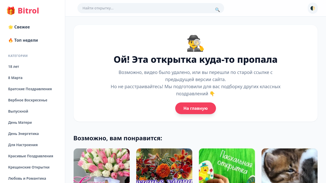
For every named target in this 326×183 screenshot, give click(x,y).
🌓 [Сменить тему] (312, 8)
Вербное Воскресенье (27, 100)
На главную (195, 108)
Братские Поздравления (30, 88)
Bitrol (22, 10)
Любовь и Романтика (27, 178)
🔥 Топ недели (23, 40)
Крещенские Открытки (29, 167)
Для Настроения (23, 144)
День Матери (20, 122)
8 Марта (15, 77)
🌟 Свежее (19, 27)
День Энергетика (23, 133)
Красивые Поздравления (30, 156)
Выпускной (18, 111)
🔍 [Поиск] (217, 9)
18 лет (13, 66)
